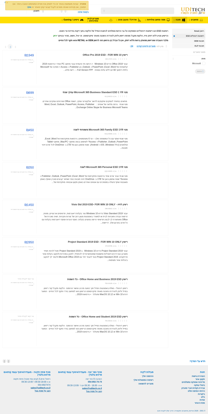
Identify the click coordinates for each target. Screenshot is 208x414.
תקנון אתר (200, 379)
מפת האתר (199, 403)
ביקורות (201, 394)
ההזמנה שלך (147, 376)
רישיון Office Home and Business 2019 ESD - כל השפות (97, 279)
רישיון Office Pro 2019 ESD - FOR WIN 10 (105, 55)
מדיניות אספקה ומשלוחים (193, 382)
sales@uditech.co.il (92, 388)
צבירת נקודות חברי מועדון (193, 388)
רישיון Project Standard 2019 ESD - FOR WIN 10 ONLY (98, 242)
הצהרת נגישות (198, 376)
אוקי (29, 7)
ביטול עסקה (199, 385)
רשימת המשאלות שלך (143, 380)
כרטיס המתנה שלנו (196, 391)
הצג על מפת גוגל (94, 391)
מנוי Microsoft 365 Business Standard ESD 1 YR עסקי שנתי (95, 92)
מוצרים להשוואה (145, 384)
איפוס (200, 71)
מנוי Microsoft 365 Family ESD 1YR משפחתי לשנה (100, 129)
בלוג (203, 397)
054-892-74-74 (95, 382)
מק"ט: (114, 59)
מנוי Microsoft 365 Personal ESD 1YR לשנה (104, 167)
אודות (202, 400)
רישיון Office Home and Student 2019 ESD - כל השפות (98, 316)
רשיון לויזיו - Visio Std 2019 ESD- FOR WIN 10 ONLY (100, 204)
